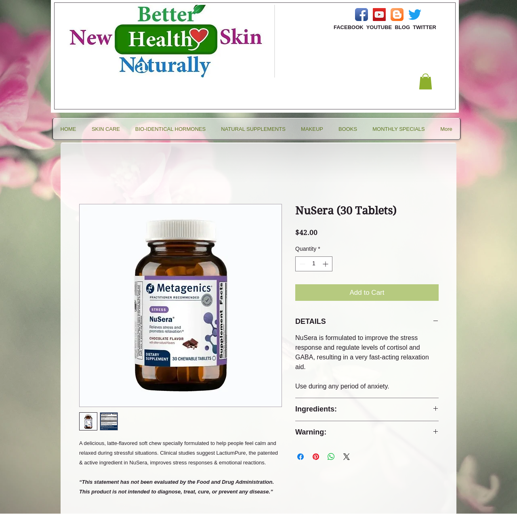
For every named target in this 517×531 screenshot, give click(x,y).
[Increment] (326, 264)
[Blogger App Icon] (397, 14)
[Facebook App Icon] (361, 14)
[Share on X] (346, 457)
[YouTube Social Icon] (379, 14)
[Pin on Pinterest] (316, 457)
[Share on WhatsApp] (331, 457)
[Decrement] (301, 264)
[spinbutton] (314, 264)
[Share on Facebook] (300, 457)
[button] (425, 81)
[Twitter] (414, 14)
